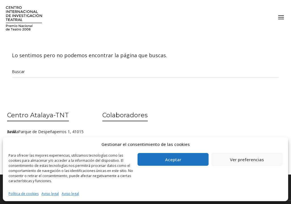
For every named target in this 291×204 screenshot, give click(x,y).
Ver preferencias (247, 159)
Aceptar (173, 159)
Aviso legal (50, 193)
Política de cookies (24, 193)
